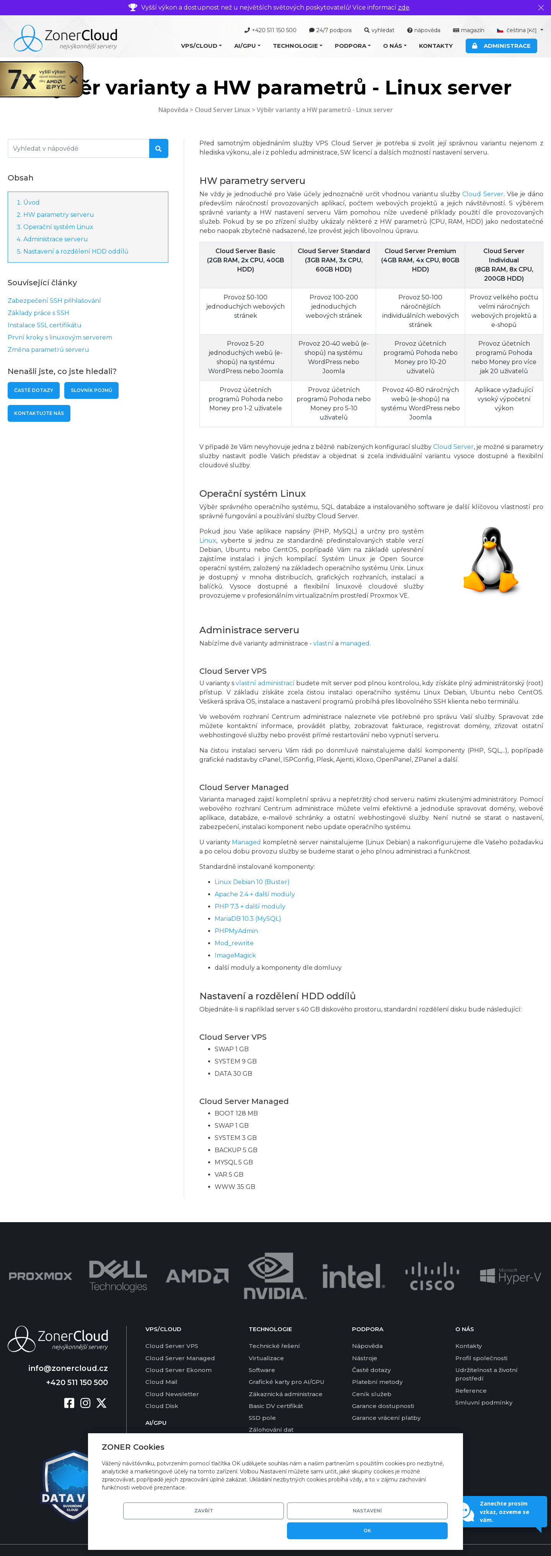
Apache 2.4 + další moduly (255, 894)
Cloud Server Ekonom (178, 1351)
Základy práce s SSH (38, 313)
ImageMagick (235, 955)
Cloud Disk (161, 1387)
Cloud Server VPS (171, 1327)
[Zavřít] (541, 7)
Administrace (501, 45)
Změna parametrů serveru (48, 349)
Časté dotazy (33, 390)
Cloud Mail (161, 1363)
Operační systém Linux (58, 227)
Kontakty (436, 45)
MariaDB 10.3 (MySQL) (248, 918)
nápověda (423, 30)
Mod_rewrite (234, 943)
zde (403, 7)
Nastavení (362, 1530)
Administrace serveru (55, 239)
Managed (246, 842)
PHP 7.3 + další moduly (250, 906)
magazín (468, 30)
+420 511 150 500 (271, 30)
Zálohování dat (271, 1411)
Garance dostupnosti (383, 1387)
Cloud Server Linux (222, 110)
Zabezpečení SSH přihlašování (54, 300)
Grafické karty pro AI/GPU (286, 1363)
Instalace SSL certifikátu (45, 325)
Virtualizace (266, 1339)
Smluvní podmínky (483, 1384)
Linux (207, 540)
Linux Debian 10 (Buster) (252, 882)
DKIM (257, 1423)
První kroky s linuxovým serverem (60, 337)
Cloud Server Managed (180, 1339)
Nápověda (173, 110)
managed (355, 643)
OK (420, 1530)
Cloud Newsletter (172, 1375)
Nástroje (364, 1339)
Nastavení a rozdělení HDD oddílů (76, 251)
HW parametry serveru (58, 214)
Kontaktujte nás (39, 413)
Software (262, 1351)
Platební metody (377, 1363)
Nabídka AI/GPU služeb (180, 1421)
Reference (471, 1372)
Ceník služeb (371, 1375)
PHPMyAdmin (236, 931)
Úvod (31, 202)
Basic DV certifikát (276, 1387)
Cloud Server (483, 194)
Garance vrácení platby (386, 1399)
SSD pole (262, 1399)
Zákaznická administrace (286, 1375)
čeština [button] (517, 30)
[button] (201, 46)
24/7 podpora (330, 30)
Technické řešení (274, 1327)
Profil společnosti (481, 1339)
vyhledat (379, 30)
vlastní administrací (265, 683)
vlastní (323, 643)
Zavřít (304, 1530)
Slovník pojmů (91, 390)
